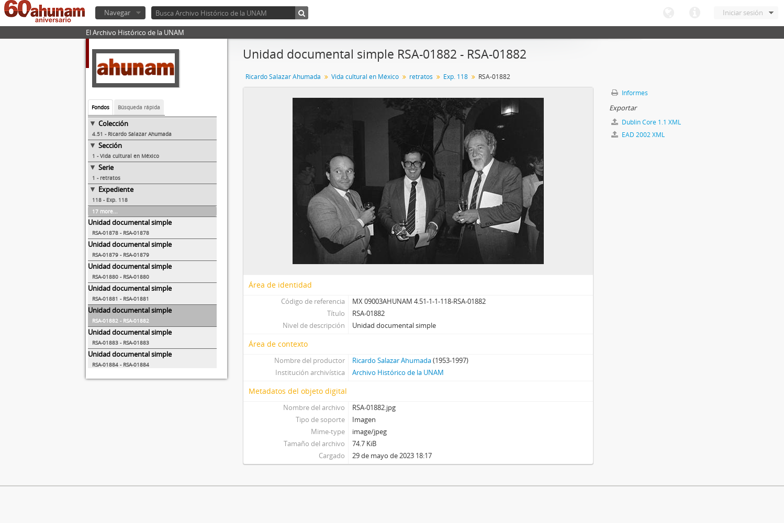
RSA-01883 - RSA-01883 (120, 342)
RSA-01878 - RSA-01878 (120, 232)
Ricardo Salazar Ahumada (283, 76)
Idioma (668, 13)
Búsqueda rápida (139, 107)
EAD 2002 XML (638, 134)
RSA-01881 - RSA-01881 (120, 298)
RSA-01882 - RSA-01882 (120, 320)
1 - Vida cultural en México (125, 156)
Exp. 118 (455, 76)
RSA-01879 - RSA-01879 (120, 254)
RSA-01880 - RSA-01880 (120, 276)
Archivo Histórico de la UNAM (398, 372)
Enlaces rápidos (694, 13)
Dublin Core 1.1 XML (646, 122)
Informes (629, 92)
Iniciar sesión (743, 12)
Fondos (100, 107)
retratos (421, 76)
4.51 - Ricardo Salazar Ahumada (132, 134)
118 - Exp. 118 (110, 199)
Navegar (117, 12)
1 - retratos (106, 177)
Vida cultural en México (365, 76)
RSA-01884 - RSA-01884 (120, 364)
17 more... (105, 211)
